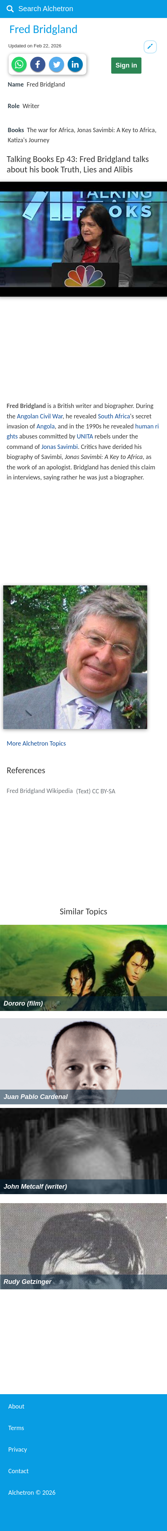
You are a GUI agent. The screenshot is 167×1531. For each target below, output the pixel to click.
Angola (46, 426)
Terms (16, 1428)
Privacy (17, 1449)
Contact (18, 1471)
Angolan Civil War (40, 416)
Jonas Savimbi (59, 447)
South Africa (114, 416)
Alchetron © (31, 1493)
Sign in (126, 65)
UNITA (85, 436)
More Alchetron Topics (36, 743)
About (16, 1406)
